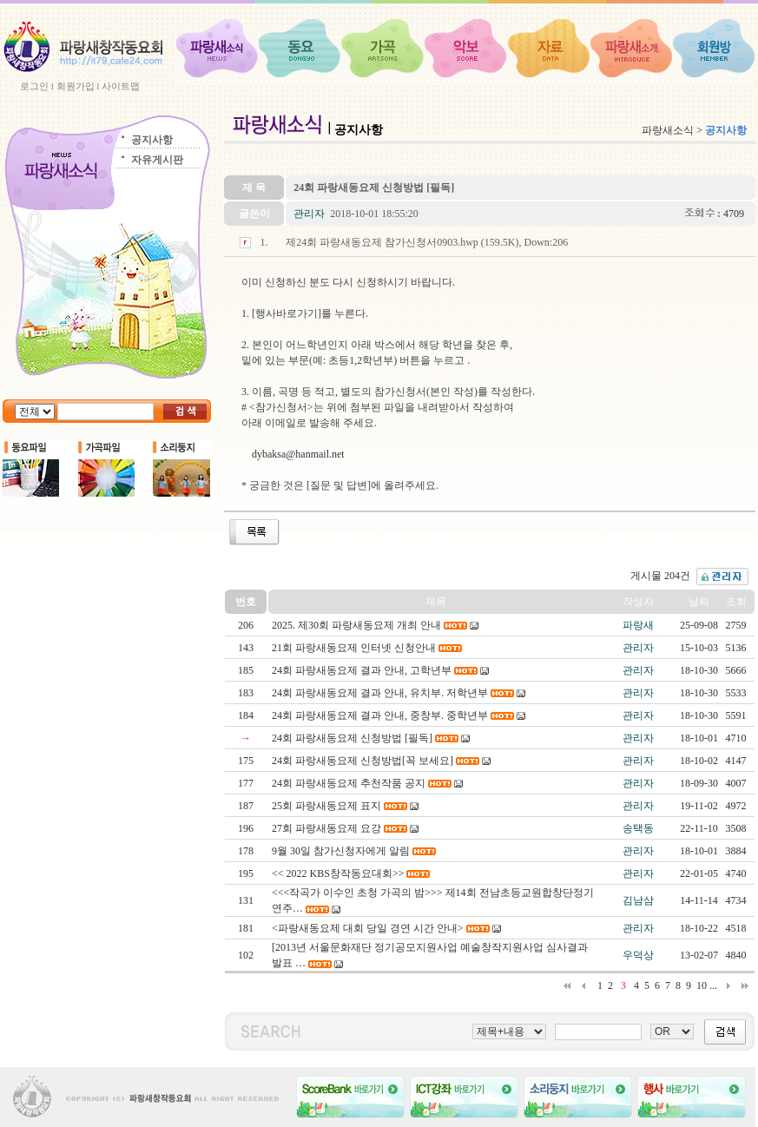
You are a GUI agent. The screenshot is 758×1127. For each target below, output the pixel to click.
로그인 (34, 86)
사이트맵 (121, 86)
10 (701, 985)
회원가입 (75, 86)
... (713, 985)
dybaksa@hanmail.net (298, 454)
